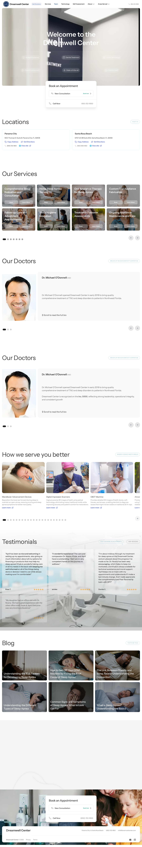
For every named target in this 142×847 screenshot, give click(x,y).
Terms (35, 807)
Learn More (26, 202)
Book (11, 202)
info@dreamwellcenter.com (127, 798)
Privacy (28, 807)
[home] (16, 4)
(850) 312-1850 (111, 798)
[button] (91, 4)
